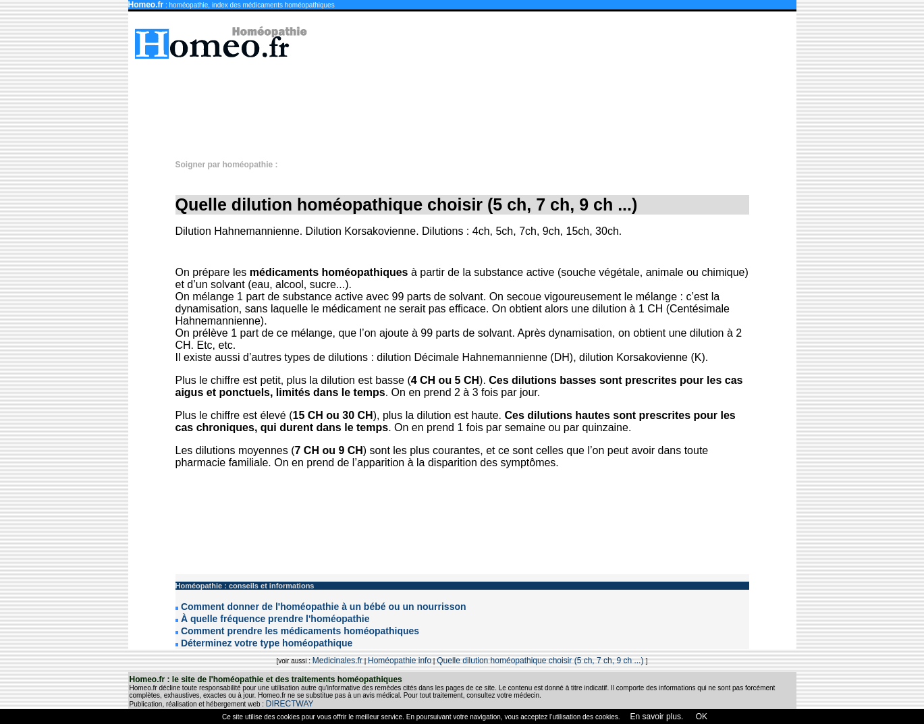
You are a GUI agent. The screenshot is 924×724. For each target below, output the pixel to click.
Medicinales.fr (337, 660)
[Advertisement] (469, 102)
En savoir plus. (657, 716)
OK (700, 716)
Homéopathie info (399, 660)
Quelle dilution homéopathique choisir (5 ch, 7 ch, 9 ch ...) (541, 660)
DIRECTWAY (290, 703)
